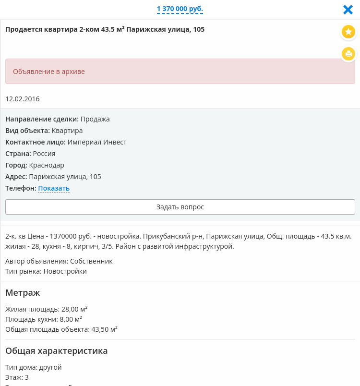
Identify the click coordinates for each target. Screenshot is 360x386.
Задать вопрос (180, 206)
